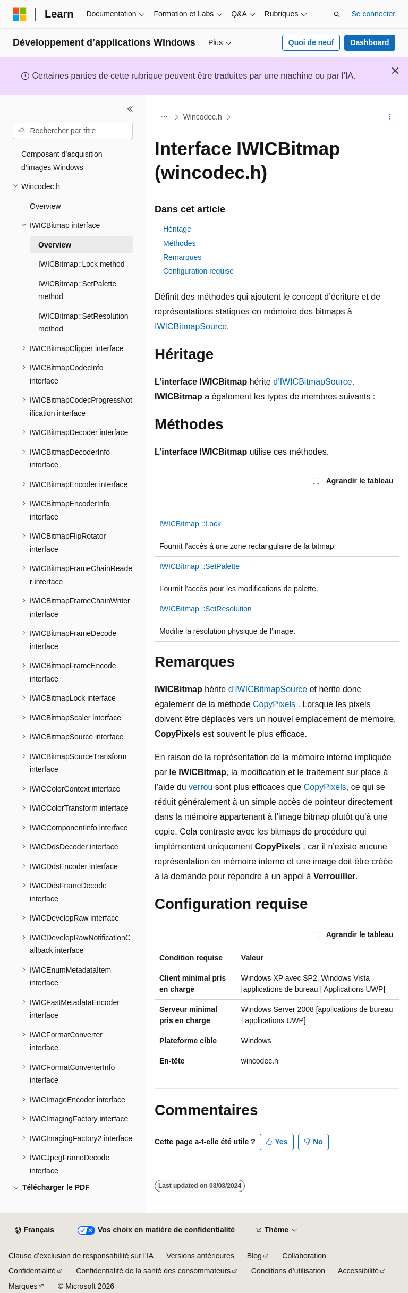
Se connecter (374, 14)
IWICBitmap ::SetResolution (205, 609)
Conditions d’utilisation (288, 1270)
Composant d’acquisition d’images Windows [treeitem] (62, 161)
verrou (200, 787)
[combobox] (73, 131)
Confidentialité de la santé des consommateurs (153, 1270)
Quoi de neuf (311, 42)
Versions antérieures (200, 1256)
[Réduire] (130, 108)
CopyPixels (274, 704)
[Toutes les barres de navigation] (164, 117)
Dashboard (369, 42)
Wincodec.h (202, 117)
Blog (254, 1256)
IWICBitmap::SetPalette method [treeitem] (77, 290)
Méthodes (179, 243)
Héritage (177, 229)
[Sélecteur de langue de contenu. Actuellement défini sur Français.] (34, 1230)
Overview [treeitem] (45, 206)
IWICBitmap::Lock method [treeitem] (81, 264)
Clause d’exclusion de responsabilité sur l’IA (81, 1256)
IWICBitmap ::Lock (190, 524)
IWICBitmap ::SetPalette (199, 566)
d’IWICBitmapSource (312, 381)
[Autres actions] (390, 117)
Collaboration (304, 1256)
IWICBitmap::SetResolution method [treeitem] (83, 323)
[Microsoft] (20, 14)
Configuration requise (198, 271)
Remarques (182, 257)
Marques (22, 1286)
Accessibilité (358, 1270)
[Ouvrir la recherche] (336, 14)
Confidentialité (32, 1270)
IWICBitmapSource (191, 326)
